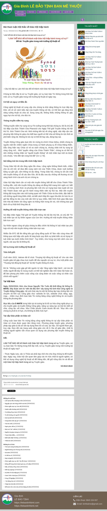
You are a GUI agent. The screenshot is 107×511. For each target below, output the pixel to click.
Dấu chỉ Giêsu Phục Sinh (12, 467)
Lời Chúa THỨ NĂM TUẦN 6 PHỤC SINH (93, 32)
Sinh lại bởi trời (9, 418)
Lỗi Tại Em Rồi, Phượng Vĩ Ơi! (14, 400)
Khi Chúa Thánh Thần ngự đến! (94, 41)
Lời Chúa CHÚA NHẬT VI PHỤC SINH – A (92, 105)
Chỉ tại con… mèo (90, 172)
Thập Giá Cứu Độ (10, 484)
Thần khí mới (9, 440)
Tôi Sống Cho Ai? (10, 481)
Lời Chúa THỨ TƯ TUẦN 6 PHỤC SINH (93, 58)
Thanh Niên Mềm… (10, 435)
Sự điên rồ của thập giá (12, 472)
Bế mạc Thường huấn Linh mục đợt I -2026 (93, 120)
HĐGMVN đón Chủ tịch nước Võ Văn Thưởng (94, 168)
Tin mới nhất (91, 26)
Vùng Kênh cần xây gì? (12, 420)
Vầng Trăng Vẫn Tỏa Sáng (93, 52)
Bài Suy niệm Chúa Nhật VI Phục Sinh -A (93, 100)
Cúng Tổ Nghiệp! (10, 478)
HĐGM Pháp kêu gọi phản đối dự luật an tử (94, 37)
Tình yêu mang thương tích (13, 447)
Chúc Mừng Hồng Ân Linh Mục (94, 162)
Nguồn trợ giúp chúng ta (12, 432)
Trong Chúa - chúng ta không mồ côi (94, 78)
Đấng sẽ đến (89, 87)
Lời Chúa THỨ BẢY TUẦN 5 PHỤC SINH (93, 110)
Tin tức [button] (31, 12)
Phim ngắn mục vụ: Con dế (13, 406)
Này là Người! (9, 458)
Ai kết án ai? (8, 455)
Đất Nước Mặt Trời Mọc (12, 438)
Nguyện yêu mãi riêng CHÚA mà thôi (16, 403)
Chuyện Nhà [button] (55, 12)
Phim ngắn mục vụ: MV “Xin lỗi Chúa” (16, 461)
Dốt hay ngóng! (9, 469)
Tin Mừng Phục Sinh (11, 412)
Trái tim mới (8, 423)
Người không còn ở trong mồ (13, 449)
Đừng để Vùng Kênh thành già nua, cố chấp (18, 464)
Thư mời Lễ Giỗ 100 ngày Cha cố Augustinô (94, 131)
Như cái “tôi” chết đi (11, 429)
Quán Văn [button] (68, 12)
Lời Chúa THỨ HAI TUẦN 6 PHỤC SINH (93, 73)
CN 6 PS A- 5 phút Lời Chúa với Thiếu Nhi (93, 115)
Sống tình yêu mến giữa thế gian (93, 126)
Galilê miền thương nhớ (12, 409)
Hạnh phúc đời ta (10, 426)
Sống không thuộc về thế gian (94, 93)
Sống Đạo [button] (42, 12)
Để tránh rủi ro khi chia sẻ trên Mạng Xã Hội (18, 487)
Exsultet (7, 452)
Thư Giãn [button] (20, 15)
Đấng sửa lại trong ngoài (92, 46)
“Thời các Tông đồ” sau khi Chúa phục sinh (93, 83)
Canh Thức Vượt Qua (11, 475)
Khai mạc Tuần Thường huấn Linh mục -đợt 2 (94, 63)
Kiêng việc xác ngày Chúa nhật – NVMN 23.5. (94, 156)
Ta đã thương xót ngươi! (12, 415)
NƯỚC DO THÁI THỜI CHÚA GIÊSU (94, 145)
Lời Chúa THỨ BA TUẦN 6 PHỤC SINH (93, 68)
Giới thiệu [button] (20, 12)
